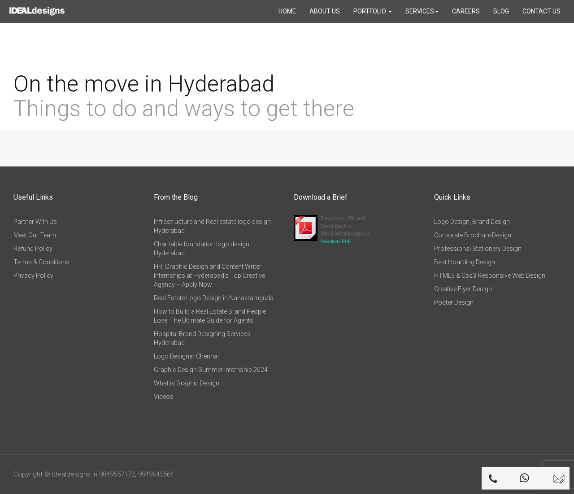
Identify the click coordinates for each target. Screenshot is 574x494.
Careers (466, 11)
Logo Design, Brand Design (472, 221)
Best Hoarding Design (464, 262)
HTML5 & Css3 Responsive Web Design (489, 275)
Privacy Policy (33, 275)
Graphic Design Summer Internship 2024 (211, 369)
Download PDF (336, 241)
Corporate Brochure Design (472, 235)
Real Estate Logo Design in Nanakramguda (214, 298)
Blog (501, 11)
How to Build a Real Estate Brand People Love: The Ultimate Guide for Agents (210, 316)
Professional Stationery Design (478, 248)
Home (287, 11)
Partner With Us (35, 221)
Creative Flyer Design (463, 289)
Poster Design (454, 302)
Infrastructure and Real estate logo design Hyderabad (212, 226)
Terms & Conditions (41, 262)
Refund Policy (32, 248)
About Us (324, 11)
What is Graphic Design (186, 383)
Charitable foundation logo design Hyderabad (201, 248)
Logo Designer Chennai (186, 356)
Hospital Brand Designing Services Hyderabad (202, 338)
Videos (164, 396)
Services (422, 11)
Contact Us (541, 11)
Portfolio (372, 11)
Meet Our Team (34, 235)
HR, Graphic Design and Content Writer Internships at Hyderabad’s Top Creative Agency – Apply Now (209, 275)
